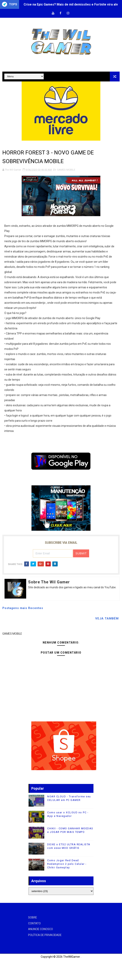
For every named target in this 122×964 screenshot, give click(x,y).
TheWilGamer (71, 956)
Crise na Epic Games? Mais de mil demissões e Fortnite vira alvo (72, 4)
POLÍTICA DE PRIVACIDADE (45, 935)
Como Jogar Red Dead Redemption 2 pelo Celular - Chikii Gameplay (67, 864)
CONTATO (34, 923)
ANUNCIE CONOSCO (40, 929)
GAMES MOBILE (66, 169)
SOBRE (32, 917)
